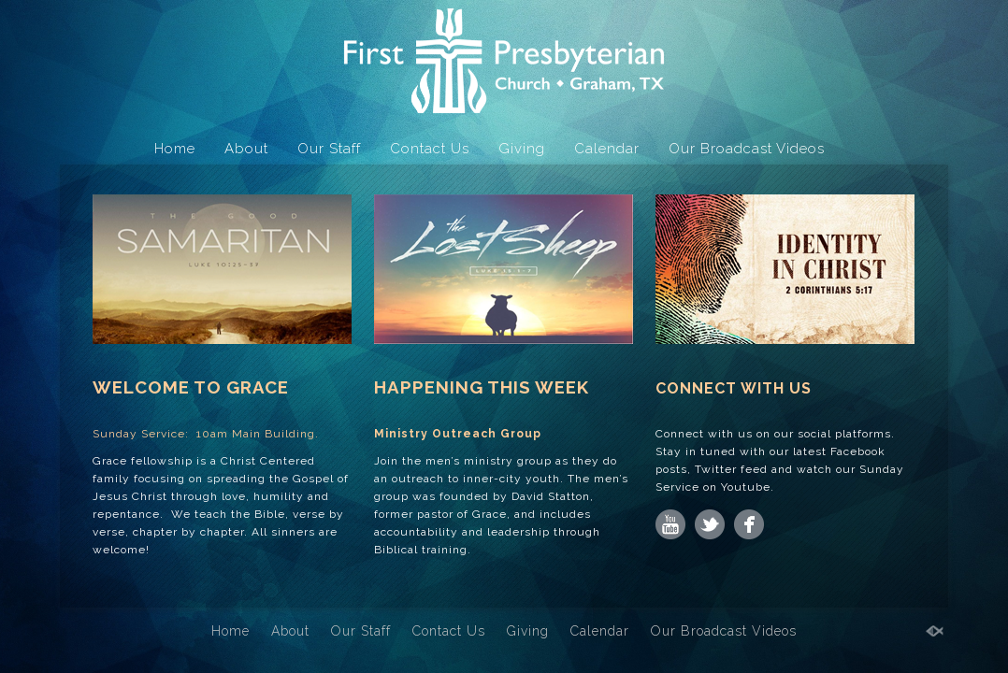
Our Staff (329, 148)
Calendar (607, 148)
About (246, 148)
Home (174, 148)
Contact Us (429, 148)
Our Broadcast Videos (747, 148)
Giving (521, 148)
